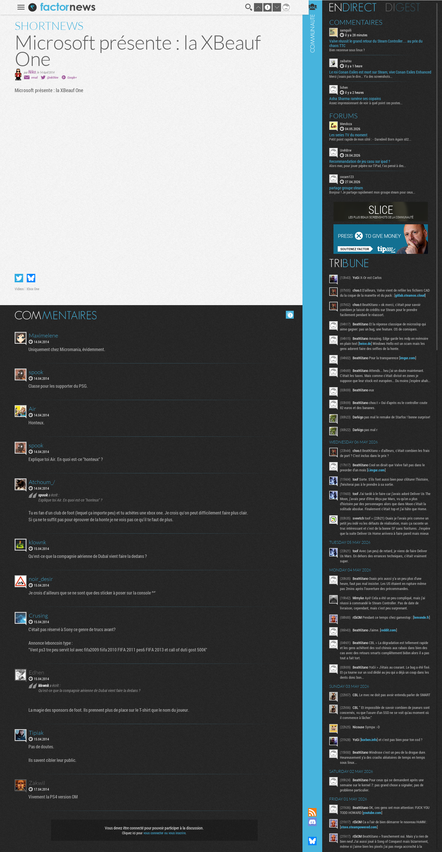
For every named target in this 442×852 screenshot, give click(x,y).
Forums (347, 120)
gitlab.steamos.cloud (360, 304)
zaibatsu (350, 61)
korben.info (373, 769)
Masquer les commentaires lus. (289, 315)
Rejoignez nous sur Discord (316, 822)
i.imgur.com (380, 486)
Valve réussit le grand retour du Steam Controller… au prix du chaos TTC (380, 43)
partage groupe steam (350, 192)
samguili (350, 30)
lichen (348, 92)
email (33, 77)
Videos (18, 288)
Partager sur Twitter (18, 278)
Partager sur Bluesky (30, 278)
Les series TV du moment (352, 139)
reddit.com (392, 657)
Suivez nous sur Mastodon (316, 831)
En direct (357, 7)
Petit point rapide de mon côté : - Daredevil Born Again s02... (374, 143)
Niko (31, 72)
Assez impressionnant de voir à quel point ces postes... (370, 107)
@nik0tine (52, 77)
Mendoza (350, 128)
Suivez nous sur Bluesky (316, 841)
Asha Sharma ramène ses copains (359, 103)
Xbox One (32, 288)
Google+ (71, 77)
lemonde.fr (352, 648)
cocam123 (351, 181)
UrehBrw (350, 154)
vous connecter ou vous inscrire (164, 833)
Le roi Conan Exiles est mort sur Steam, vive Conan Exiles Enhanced (376, 74)
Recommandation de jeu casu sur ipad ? (363, 165)
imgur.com (411, 367)
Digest (407, 7)
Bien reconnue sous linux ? (351, 50)
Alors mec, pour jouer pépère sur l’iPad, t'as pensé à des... (371, 170)
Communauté (316, 398)
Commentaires (360, 22)
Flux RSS (316, 812)
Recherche (248, 7)
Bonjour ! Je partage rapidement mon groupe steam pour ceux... (376, 196)
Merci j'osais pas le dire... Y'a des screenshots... (365, 81)
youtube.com (383, 842)
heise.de (383, 352)
